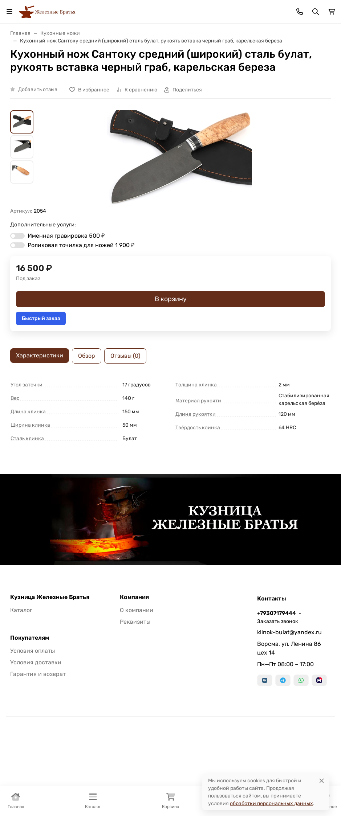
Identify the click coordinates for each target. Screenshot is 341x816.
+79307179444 (276, 613)
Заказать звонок (277, 621)
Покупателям (29, 638)
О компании (136, 610)
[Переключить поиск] (315, 11)
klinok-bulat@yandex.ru (289, 632)
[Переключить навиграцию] (9, 11)
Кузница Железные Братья (49, 597)
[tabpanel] (170, 411)
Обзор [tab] (86, 355)
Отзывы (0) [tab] (125, 355)
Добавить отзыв (37, 89)
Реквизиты (135, 621)
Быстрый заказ (41, 318)
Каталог (21, 610)
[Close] (322, 780)
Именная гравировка (66, 235)
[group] (179, 158)
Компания (134, 597)
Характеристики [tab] (39, 355)
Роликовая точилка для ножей (81, 245)
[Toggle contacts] (299, 11)
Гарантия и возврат (38, 674)
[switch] (17, 236)
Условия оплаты (32, 650)
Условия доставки (35, 662)
